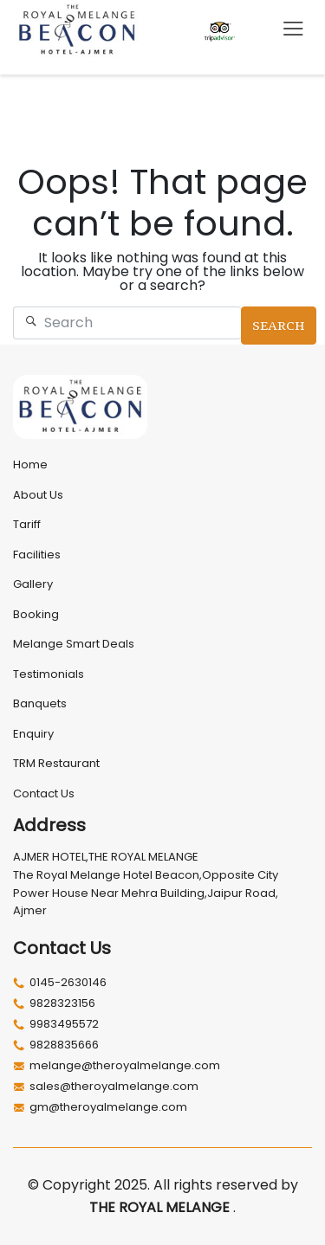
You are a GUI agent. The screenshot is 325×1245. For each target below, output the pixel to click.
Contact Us (44, 793)
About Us (38, 495)
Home (30, 464)
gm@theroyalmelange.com (100, 1107)
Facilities (37, 554)
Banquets (40, 703)
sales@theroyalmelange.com (105, 1086)
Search (278, 325)
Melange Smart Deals (73, 643)
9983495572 (56, 1024)
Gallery (33, 584)
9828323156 (54, 1003)
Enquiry (33, 734)
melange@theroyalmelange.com (116, 1066)
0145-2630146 (60, 983)
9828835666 (56, 1045)
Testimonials (48, 674)
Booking (36, 614)
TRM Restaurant (56, 763)
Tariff (27, 524)
